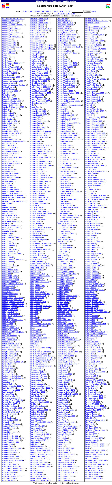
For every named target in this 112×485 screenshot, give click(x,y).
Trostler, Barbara (91, 43)
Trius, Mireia (62, 438)
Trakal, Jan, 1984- (64, 320)
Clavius (72, 1)
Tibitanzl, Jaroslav (37, 270)
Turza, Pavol (90, 366)
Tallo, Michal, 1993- (9, 123)
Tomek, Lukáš (62, 151)
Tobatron (33, 424)
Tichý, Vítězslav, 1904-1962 (40, 324)
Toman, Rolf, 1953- (64, 73)
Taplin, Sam (6, 165)
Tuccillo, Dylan (90, 169)
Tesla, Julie (6, 462)
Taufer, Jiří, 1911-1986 (10, 225)
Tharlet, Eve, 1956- (37, 57)
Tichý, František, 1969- (39, 308)
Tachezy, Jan (7, 79)
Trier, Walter (62, 420)
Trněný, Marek (62, 444)
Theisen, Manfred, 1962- (39, 71)
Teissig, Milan (7, 318)
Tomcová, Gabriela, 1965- (67, 135)
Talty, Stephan (7, 129)
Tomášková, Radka (64, 129)
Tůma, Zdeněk (90, 262)
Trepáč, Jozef (62, 402)
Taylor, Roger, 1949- (10, 276)
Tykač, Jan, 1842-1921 (94, 438)
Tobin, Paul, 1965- (37, 432)
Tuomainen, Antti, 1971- (94, 290)
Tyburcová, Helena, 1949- (95, 420)
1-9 (23, 11)
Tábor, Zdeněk (7, 27)
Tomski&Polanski (63, 195)
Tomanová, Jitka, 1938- (66, 99)
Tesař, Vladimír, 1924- (10, 440)
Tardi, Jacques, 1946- (10, 177)
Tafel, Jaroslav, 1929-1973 (12, 63)
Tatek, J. (5, 205)
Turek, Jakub (90, 320)
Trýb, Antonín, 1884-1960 (95, 117)
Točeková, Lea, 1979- (38, 440)
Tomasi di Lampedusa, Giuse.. (69, 105)
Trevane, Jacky (63, 408)
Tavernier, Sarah (8, 231)
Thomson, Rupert (36, 201)
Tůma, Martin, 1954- (93, 241)
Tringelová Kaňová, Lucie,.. (67, 426)
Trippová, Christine (64, 434)
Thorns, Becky (35, 223)
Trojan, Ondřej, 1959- (65, 476)
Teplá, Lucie (6, 382)
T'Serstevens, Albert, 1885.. (13, 19)
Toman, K (61, 55)
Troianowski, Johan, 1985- (67, 466)
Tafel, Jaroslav (7, 61)
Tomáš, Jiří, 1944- (64, 111)
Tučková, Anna (91, 177)
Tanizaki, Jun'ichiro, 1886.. (12, 157)
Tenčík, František (8, 360)
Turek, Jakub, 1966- (93, 322)
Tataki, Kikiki (7, 199)
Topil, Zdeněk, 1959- (65, 219)
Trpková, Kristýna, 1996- (94, 59)
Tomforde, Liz (62, 169)
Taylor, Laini (6, 264)
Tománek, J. (62, 89)
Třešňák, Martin (91, 119)
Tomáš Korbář (62, 107)
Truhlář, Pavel (90, 81)
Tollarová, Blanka (64, 21)
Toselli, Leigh (62, 252)
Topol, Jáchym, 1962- (65, 227)
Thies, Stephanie (36, 97)
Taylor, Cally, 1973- (9, 243)
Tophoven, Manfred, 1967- (67, 217)
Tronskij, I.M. (90, 33)
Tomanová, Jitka (63, 97)
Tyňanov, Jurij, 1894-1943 (95, 464)
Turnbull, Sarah (91, 346)
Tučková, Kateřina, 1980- (95, 179)
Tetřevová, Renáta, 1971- (40, 29)
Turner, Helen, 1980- (93, 350)
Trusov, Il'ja (89, 107)
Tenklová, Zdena (8, 368)
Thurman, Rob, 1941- (38, 256)
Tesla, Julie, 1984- (9, 464)
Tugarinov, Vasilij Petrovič (95, 199)
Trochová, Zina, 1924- (65, 462)
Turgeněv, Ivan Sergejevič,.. (96, 334)
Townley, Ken (62, 294)
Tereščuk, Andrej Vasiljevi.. (12, 400)
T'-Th (57, 14)
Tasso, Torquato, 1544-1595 (13, 197)
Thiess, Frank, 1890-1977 (40, 101)
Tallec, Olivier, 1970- (10, 121)
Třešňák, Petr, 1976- (93, 123)
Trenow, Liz (61, 398)
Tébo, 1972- (7, 292)
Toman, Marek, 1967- (65, 67)
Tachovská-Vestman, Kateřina (13, 85)
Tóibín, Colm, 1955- (37, 456)
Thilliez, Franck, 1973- (38, 103)
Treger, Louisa (62, 376)
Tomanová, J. (62, 95)
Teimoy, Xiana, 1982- (10, 310)
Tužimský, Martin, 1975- (94, 380)
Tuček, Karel (90, 175)
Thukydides (34, 241)
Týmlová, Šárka (91, 462)
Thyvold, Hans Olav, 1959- (40, 264)
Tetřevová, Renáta (37, 27)
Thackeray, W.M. (36, 43)
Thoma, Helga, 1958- (38, 111)
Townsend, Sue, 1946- (66, 298)
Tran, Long (61, 322)
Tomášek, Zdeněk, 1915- (66, 119)
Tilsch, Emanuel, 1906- (39, 354)
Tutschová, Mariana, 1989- (95, 372)
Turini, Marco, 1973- (93, 336)
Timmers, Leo (35, 382)
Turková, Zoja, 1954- (93, 344)
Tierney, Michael (36, 278)
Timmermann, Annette (38, 378)
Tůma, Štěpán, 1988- (93, 254)
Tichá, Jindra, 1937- (37, 286)
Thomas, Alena (36, 119)
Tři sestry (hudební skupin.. (95, 147)
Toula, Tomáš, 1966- (65, 268)
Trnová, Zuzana (63, 458)
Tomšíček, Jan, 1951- (65, 205)
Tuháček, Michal (91, 201)
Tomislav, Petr (62, 179)
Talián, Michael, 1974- (10, 115)
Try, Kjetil (88, 115)
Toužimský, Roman (64, 282)
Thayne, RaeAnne (37, 59)
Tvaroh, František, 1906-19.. (96, 384)
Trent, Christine (63, 400)
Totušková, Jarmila (64, 262)
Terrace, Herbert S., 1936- (12, 408)
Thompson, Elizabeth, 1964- (41, 165)
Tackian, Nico (7, 57)
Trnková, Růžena (63, 456)
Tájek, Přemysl (8, 95)
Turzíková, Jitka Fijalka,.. (94, 368)
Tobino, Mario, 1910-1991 (40, 434)
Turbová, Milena (91, 298)
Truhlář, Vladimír (91, 83)
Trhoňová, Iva (62, 412)
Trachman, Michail (64, 314)
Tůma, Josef (90, 235)
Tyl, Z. (87, 448)
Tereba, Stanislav (9, 396)
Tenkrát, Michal (8, 370)
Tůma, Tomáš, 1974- (93, 258)
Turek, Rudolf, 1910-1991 (95, 332)
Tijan (32, 328)
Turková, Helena (91, 342)
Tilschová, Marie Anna (38, 362)
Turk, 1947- (89, 338)
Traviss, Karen (62, 336)
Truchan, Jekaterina (92, 87)
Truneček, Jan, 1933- (93, 101)
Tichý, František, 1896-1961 (41, 306)
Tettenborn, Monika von (39, 31)
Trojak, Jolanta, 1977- (65, 470)
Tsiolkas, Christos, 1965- (94, 165)
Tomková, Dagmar (64, 185)
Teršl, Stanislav (8, 418)
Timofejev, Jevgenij (37, 384)
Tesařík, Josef (7, 444)
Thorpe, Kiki (34, 233)
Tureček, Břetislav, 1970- (94, 304)
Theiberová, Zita (36, 61)
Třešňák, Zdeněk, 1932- (94, 127)
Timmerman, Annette (38, 374)
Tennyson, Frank (8, 374)
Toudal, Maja (62, 264)
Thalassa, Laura (36, 51)
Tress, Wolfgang (63, 404)
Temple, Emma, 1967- (10, 352)
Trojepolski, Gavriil (92, 23)
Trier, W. (60, 418)
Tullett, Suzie (90, 227)
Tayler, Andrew (7, 235)
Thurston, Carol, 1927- (38, 258)
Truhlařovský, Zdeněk (93, 85)
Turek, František (91, 316)
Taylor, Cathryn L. (9, 246)
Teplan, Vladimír (8, 384)
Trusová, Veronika (92, 109)
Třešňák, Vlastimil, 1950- (94, 125)
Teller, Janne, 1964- (9, 340)
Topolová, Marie (63, 231)
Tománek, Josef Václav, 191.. (68, 93)
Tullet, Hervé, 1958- (92, 225)
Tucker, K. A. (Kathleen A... (95, 171)
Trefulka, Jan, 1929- (65, 374)
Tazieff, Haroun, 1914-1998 (12, 284)
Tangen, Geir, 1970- (9, 153)
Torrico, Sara (62, 250)
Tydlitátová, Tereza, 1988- (95, 430)
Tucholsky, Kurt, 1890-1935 (95, 205)
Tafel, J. (5, 59)
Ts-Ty (73, 14)
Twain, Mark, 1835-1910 (94, 406)
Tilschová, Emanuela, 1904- (41, 360)
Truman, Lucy (90, 91)
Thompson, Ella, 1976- (39, 167)
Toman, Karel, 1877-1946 (67, 63)
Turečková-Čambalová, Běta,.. (97, 312)
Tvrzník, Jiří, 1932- (92, 404)
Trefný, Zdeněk (63, 370)
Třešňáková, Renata (93, 131)
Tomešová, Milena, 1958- (67, 167)
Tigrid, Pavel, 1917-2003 (39, 282)
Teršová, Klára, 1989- (10, 420)
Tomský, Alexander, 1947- (67, 199)
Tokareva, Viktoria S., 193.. (40, 466)
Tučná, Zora (89, 187)
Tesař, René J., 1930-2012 (12, 438)
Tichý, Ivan (34, 312)
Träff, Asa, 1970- (63, 308)
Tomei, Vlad (61, 143)
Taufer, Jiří (6, 223)
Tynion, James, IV (92, 466)
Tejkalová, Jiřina (8, 326)
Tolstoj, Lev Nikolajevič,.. (66, 39)
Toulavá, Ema (62, 270)
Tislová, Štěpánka (37, 400)
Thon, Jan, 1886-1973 (38, 203)
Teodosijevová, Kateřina (11, 376)
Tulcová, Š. (89, 213)
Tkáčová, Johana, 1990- (39, 410)
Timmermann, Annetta (38, 376)
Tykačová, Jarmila (92, 440)
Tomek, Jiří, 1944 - (64, 145)
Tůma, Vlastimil (91, 260)
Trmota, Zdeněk (63, 440)
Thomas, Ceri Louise (38, 127)
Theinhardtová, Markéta (39, 67)
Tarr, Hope (6, 183)
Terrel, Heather (8, 410)
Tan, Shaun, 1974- (9, 147)
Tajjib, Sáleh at (7, 97)
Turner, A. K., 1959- (92, 348)
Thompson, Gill (36, 169)
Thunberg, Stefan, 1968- (39, 246)
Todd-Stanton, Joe (37, 446)
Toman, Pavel (62, 71)
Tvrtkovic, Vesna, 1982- (94, 398)
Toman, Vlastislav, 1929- (66, 81)
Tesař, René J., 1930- (10, 436)
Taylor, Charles (8, 258)
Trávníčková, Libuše (65, 350)
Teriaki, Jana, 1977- (9, 404)
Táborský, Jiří (7, 49)
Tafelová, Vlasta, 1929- (11, 67)
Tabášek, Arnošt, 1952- (11, 21)
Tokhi (32, 468)
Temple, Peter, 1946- (10, 356)
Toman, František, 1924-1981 (68, 47)
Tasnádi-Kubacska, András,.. (13, 195)
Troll (86, 25)
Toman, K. (61, 57)
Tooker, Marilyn (63, 213)
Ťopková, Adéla (63, 223)
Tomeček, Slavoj (63, 141)
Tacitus (5, 55)
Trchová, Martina (63, 414)
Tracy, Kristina (62, 306)
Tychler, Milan (90, 436)
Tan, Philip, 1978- (9, 145)
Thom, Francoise (36, 109)
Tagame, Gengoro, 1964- (12, 69)
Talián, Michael (8, 113)
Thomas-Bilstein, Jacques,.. (40, 153)
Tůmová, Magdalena (93, 276)
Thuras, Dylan (35, 248)
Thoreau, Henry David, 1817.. (41, 213)
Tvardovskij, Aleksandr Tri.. (95, 382)
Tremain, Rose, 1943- (65, 388)
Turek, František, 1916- (94, 318)
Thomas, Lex (35, 143)
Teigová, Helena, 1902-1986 (13, 302)
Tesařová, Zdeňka (9, 458)
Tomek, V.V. (61, 155)
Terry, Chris (6, 416)
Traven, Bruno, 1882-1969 (67, 332)
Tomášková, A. (63, 121)
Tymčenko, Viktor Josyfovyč (96, 460)
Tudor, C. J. (89, 191)
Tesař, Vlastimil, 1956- (10, 442)
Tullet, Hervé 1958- (92, 223)
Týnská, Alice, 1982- (93, 468)
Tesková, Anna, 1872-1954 (12, 460)
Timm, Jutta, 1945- (37, 372)
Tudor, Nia (89, 193)
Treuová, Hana (63, 406)
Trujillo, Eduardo (91, 89)
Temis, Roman (7, 350)
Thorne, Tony (35, 221)
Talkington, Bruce (9, 117)
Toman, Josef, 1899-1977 (67, 53)
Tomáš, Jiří (61, 109)
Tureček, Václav (91, 306)
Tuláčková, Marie (91, 211)
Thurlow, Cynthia (36, 254)
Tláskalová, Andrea (37, 416)
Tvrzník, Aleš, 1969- (93, 402)
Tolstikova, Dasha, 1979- (66, 35)
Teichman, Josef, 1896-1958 (13, 304)
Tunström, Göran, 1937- (94, 284)
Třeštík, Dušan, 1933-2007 (95, 135)
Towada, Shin (62, 288)
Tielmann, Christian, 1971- (40, 276)
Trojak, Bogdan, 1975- (65, 468)
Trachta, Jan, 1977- (64, 316)
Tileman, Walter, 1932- (38, 338)
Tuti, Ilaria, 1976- (91, 370)
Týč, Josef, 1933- (92, 428)
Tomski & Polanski (64, 193)
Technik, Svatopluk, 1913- (12, 300)
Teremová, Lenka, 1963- (11, 398)
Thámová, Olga (36, 53)
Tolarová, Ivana (36, 472)
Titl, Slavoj (34, 404)
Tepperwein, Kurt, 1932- (11, 390)
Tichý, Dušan (35, 304)
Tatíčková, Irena (8, 213)
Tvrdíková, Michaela (93, 392)
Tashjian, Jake (7, 187)
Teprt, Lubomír (7, 392)
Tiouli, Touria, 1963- (37, 396)
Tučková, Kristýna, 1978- (94, 181)
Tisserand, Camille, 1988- (40, 402)
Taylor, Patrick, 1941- (10, 270)
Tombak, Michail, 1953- (66, 133)
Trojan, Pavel (62, 478)
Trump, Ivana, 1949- (93, 99)
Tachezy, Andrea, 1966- (11, 77)
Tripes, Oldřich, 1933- (65, 430)
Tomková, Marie (63, 187)
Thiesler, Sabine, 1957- (39, 99)
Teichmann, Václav (9, 308)
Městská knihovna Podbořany (48, 1)
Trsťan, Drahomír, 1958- (94, 61)
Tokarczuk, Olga (36, 460)
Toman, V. (61, 77)
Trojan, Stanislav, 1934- (66, 480)
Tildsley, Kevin (35, 336)
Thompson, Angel (37, 159)
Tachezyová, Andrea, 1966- (12, 81)
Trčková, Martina (63, 358)
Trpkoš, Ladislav (91, 57)
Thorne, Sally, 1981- (38, 219)
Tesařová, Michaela (9, 452)
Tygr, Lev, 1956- (91, 434)
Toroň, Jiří (61, 243)
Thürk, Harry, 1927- (37, 260)
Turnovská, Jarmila (92, 358)
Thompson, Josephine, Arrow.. (41, 177)
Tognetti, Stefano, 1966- (39, 452)
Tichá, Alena (35, 284)
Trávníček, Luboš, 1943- (66, 346)
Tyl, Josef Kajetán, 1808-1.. (95, 444)
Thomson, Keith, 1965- (39, 197)
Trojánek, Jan (90, 19)
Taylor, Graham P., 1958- (11, 254)
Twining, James (91, 414)
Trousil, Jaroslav (91, 51)
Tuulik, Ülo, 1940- (92, 376)
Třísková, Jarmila (91, 155)
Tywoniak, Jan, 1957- (93, 478)
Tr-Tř (68, 14)
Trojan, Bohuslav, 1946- (66, 472)
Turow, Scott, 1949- (92, 362)
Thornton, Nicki (36, 225)
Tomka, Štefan (62, 181)
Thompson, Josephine (38, 175)
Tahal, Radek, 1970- (10, 73)
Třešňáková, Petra (92, 129)
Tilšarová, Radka (36, 370)
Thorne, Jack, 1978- (38, 215)
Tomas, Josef (62, 103)
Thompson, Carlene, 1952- (40, 161)
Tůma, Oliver (90, 250)
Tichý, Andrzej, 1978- (38, 302)
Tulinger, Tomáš (91, 221)
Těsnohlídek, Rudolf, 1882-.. (13, 468)
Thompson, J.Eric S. (38, 171)
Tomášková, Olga (64, 125)
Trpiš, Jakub (90, 55)
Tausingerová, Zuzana (10, 227)
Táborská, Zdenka (9, 43)
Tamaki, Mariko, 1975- (10, 133)
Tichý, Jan (34, 318)
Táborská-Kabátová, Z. (11, 47)
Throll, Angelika (36, 237)
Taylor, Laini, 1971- (9, 266)
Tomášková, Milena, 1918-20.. (69, 123)
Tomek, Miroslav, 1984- (66, 153)
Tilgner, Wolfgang (36, 340)
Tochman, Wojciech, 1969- (40, 454)
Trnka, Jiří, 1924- (63, 450)
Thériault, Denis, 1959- (39, 81)
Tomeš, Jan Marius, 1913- (67, 159)
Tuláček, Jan (90, 209)
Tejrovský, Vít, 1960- (10, 330)
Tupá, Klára (89, 292)
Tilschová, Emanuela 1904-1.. (41, 358)
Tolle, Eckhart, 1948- (65, 23)
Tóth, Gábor (62, 258)
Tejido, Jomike (7, 324)
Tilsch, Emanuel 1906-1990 (40, 352)
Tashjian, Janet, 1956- (10, 191)
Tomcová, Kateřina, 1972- (67, 137)
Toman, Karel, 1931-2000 (67, 65)
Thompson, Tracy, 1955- (39, 191)
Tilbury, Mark (35, 330)
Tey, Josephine (35, 39)
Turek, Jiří (89, 328)
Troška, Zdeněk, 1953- (94, 45)
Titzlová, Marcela (36, 408)
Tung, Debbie (90, 280)
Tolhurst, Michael (36, 474)
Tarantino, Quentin (9, 175)
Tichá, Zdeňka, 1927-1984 (40, 294)
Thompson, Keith (36, 183)
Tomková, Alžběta (64, 183)
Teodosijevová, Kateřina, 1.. (13, 378)
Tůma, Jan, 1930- (92, 233)
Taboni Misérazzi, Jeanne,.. (12, 25)
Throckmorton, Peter (38, 235)
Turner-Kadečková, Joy (94, 356)
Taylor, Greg (7, 256)
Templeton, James (9, 358)
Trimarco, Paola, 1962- (66, 422)
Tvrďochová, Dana (92, 394)
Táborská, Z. (7, 39)
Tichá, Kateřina (36, 288)
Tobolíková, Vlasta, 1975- (40, 438)
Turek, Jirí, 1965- (91, 326)
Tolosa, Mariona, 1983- (66, 33)
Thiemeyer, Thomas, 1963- (40, 89)
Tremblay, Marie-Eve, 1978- (68, 394)
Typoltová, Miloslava (93, 472)
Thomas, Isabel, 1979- (38, 135)
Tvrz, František (91, 400)
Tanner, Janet (7, 159)
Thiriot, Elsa (34, 107)
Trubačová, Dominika (93, 69)
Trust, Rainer (90, 113)
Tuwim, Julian (90, 378)
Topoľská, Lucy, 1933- (65, 233)
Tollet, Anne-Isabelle (65, 25)
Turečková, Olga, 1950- (94, 310)
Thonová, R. (34, 205)
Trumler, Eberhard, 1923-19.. (96, 93)
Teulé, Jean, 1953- (37, 37)
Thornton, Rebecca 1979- (40, 227)
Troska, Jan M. (91, 37)
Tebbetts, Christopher (10, 290)
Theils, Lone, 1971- (37, 65)
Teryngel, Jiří (7, 422)
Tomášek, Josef (63, 117)
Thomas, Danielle (37, 129)
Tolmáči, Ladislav (64, 29)
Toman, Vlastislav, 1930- (66, 83)
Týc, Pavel (89, 422)
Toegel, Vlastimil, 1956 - (39, 448)
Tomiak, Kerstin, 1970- (66, 171)
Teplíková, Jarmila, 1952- (12, 386)
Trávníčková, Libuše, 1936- (67, 352)
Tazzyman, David (8, 286)
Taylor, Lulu (6, 268)
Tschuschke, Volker (92, 163)
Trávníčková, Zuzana (65, 354)
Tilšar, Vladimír (35, 368)
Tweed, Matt (90, 412)
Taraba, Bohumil (8, 169)
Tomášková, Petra (64, 127)
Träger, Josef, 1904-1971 (67, 310)
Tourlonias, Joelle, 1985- (66, 274)
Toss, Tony (61, 254)
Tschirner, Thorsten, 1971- (95, 159)
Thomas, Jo (34, 139)
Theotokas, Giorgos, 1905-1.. (41, 79)
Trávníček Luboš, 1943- (66, 338)
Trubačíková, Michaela (94, 67)
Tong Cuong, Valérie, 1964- (68, 207)
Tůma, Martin (90, 239)
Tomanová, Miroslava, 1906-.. (68, 101)
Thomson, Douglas (37, 195)
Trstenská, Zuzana (92, 63)
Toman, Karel (62, 59)
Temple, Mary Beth (9, 354)
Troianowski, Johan (64, 464)
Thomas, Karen (36, 141)
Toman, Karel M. (63, 61)
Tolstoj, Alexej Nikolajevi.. (67, 37)
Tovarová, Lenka (63, 286)
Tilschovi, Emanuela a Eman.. (41, 366)
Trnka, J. (60, 446)
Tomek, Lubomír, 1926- (66, 149)
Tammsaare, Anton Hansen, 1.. (14, 141)
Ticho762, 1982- (36, 300)
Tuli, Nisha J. (90, 219)
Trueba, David (90, 77)
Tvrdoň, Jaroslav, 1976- (94, 396)
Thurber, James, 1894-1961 (40, 250)
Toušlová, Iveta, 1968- (65, 278)
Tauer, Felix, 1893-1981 (11, 221)
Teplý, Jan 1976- (8, 388)
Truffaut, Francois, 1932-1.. (95, 79)
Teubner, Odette (36, 35)
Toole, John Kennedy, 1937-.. (68, 215)
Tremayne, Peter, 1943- (66, 390)
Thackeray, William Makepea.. (41, 45)
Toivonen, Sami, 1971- (38, 458)
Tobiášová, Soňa (36, 430)
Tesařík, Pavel (7, 446)
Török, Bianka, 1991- (65, 239)
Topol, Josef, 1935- (64, 229)
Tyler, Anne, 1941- (92, 452)
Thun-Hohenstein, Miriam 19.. (41, 243)
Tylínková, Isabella (92, 456)
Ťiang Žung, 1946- (37, 268)
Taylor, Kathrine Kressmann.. (13, 260)
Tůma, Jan (89, 231)
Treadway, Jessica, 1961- (67, 360)
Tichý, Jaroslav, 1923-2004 (40, 320)
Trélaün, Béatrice (63, 382)
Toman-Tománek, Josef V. (67, 85)
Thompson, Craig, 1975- (39, 163)
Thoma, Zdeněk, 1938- (39, 115)
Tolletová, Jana (63, 27)
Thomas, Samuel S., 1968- (40, 151)
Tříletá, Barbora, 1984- (94, 149)
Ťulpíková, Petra (91, 229)
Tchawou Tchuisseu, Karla (40, 266)
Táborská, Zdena (8, 41)
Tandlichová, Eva (8, 149)
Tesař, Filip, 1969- (9, 428)
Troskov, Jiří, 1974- (92, 39)
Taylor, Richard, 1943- (10, 272)
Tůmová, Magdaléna (93, 278)
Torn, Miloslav (62, 237)
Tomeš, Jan (61, 157)
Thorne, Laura (35, 217)
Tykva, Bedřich (91, 442)
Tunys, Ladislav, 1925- (93, 286)
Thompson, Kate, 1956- (39, 181)
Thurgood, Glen (36, 252)
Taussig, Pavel (7, 229)
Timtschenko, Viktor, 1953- (40, 388)
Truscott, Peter (90, 103)
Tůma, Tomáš (90, 256)
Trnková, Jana (62, 452)
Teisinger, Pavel (8, 312)
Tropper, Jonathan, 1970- (95, 35)
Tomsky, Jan (62, 201)
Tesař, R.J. (6, 434)
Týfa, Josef (89, 432)
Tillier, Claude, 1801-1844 (40, 348)
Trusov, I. (88, 105)
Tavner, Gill (6, 233)
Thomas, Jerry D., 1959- (39, 137)
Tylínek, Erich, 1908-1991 (95, 454)
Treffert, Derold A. (64, 366)
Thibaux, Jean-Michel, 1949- (41, 85)
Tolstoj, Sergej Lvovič (65, 41)
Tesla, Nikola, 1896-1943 (11, 466)
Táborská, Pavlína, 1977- (12, 37)
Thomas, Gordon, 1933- (39, 133)
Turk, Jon (88, 340)
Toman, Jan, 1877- (64, 51)
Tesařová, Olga (8, 454)
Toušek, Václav (63, 276)
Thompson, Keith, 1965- (39, 185)
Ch (39, 11)
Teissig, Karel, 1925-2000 (12, 316)
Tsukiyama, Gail (91, 167)
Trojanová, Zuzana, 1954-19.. (96, 21)
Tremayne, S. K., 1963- (66, 392)
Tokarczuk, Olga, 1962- (39, 462)
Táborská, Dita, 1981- (10, 29)
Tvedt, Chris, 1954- (92, 386)
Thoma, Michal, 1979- (38, 113)
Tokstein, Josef (36, 470)
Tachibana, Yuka (8, 83)
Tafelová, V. (6, 65)
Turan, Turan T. (91, 294)
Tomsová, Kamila (64, 203)
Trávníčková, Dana (64, 348)
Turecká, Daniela (91, 300)
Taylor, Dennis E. (8, 252)
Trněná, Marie (62, 442)
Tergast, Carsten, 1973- (11, 402)
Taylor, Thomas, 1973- (10, 280)
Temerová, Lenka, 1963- (11, 348)
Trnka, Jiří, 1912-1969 (65, 448)
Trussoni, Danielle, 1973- (94, 111)
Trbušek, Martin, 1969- (66, 356)
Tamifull (5, 137)
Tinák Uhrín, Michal (37, 390)
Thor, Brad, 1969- (37, 207)
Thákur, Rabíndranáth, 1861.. (41, 49)
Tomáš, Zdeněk (63, 113)
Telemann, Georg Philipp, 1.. (13, 332)
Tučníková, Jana (91, 189)
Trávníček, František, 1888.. (68, 340)
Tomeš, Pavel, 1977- (65, 163)
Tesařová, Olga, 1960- (10, 456)
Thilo (32, 105)
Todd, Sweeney (36, 444)
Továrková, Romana (65, 284)
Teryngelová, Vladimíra (11, 424)
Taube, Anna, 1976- (9, 215)
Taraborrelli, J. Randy (10, 173)
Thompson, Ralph (37, 189)
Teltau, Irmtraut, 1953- (10, 344)
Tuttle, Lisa (89, 374)
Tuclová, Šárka (91, 173)
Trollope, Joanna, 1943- (94, 29)
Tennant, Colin (7, 372)
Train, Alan (61, 318)
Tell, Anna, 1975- (8, 338)
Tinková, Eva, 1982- (37, 392)
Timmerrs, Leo (35, 380)
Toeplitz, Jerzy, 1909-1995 (40, 450)
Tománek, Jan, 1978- (65, 91)
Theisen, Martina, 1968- (39, 73)
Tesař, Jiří (6, 430)
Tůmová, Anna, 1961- (93, 266)
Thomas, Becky (36, 123)
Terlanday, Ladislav (9, 406)
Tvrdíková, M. (90, 390)
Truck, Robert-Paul (92, 75)
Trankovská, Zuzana (65, 324)
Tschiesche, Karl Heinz (94, 157)
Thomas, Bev (35, 125)
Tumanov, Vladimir (92, 264)
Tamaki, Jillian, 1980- (10, 131)
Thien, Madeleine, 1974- (39, 91)
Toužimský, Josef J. (64, 280)
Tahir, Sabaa (7, 75)
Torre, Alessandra (64, 246)
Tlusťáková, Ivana (37, 418)
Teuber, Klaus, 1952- (38, 33)
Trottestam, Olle (91, 47)
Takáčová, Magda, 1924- (11, 101)
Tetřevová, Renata (37, 25)
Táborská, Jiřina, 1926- (11, 33)
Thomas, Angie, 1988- (38, 121)
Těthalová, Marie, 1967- (39, 19)
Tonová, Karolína (63, 211)
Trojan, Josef (62, 474)
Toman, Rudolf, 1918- (65, 75)
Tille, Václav (34, 342)
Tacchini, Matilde (8, 53)
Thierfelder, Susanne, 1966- (41, 93)
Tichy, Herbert (35, 310)
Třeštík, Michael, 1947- (94, 137)
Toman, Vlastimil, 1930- (66, 79)
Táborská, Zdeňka (9, 45)
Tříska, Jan (89, 151)
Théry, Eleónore (36, 83)
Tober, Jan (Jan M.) (37, 426)
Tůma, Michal (90, 243)
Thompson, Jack (36, 173)
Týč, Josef (89, 426)
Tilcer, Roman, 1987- (38, 334)
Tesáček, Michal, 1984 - (11, 426)
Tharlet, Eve (34, 55)
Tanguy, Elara (7, 155)
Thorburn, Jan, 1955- (38, 211)
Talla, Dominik (7, 119)
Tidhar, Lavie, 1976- (37, 274)
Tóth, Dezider (62, 256)
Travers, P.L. (62, 334)
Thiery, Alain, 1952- (37, 95)
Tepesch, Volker (8, 380)
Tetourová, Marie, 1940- (39, 23)
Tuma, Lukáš (90, 237)
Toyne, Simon (62, 304)
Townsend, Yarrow (64, 300)
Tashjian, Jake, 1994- (10, 189)
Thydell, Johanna (36, 262)
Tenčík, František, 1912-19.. (13, 362)
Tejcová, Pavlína (8, 322)
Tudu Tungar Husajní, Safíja (96, 197)
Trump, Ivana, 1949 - (93, 97)
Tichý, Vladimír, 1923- (38, 326)
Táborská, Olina (8, 35)
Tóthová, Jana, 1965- (65, 260)
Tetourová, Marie (36, 21)
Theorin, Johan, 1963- (38, 77)
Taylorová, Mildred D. (10, 282)
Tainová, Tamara (8, 89)
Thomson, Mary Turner (39, 199)
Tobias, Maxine (36, 428)
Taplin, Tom (6, 167)
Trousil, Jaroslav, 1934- (94, 53)
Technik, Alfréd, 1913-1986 (12, 298)
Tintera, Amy (35, 394)
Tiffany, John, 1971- (37, 280)
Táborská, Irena (8, 31)
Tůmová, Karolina (92, 274)
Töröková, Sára (63, 241)
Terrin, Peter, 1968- (9, 414)
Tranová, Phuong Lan (65, 326)
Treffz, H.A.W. (62, 368)
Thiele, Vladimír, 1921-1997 (40, 87)
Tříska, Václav (90, 153)
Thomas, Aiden (36, 117)
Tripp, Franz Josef (64, 432)
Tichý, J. (33, 316)
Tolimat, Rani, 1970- (38, 476)
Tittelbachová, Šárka (38, 406)
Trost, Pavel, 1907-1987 (94, 41)
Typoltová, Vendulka (93, 476)
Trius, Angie (61, 436)
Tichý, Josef (34, 322)
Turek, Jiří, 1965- (91, 330)
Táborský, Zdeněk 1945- (11, 51)
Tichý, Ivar (34, 314)
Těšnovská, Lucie (9, 478)
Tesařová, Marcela (9, 450)
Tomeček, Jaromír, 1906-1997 (68, 139)
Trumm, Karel (90, 95)
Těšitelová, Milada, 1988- (12, 476)
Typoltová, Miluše (92, 474)
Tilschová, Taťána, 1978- (39, 364)
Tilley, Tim (34, 346)
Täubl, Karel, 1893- (9, 217)
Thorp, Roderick (36, 231)
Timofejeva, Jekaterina (38, 386)
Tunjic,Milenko (90, 282)
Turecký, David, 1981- (93, 302)
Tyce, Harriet (90, 424)
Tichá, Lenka (35, 290)
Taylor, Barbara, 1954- (10, 237)
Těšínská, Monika (9, 472)
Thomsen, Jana (36, 193)
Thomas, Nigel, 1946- (38, 147)
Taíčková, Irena (8, 87)
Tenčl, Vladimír (8, 364)
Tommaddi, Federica (65, 189)
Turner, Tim (89, 354)
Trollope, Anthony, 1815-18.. (96, 27)
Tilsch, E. (33, 350)
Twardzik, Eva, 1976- (93, 410)
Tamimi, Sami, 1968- (10, 139)
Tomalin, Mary (62, 43)
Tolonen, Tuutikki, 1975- (66, 31)
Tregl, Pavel (61, 378)
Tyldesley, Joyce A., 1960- (95, 450)
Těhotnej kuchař (8, 296)
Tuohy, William (90, 288)
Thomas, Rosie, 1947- (38, 149)
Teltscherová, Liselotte (10, 346)
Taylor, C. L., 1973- (9, 239)
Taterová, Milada (8, 209)
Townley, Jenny (63, 292)
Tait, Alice (5, 93)
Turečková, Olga (91, 308)
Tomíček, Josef (63, 175)
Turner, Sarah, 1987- (93, 352)
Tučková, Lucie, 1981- (93, 183)
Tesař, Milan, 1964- (9, 432)
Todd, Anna (34, 442)
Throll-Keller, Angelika (38, 239)
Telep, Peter (6, 334)
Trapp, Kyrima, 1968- (65, 330)
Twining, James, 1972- (94, 416)
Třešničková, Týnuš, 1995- (95, 133)
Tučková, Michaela (92, 185)
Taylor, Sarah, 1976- (10, 278)
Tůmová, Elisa (90, 268)
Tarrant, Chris (7, 185)
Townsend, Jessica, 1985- (67, 296)
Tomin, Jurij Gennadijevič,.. (67, 177)
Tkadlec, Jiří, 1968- (37, 412)
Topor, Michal (62, 235)
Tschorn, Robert (91, 161)
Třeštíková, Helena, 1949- (95, 141)
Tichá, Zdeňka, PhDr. (38, 296)
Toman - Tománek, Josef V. (67, 45)
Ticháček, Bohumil (37, 298)
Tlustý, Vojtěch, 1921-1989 (40, 422)
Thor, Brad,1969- (36, 209)
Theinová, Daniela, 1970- (39, 69)
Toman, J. (61, 49)
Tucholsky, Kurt (91, 203)
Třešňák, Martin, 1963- (94, 121)
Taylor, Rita (6, 274)
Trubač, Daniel (90, 65)
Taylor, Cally (7, 241)
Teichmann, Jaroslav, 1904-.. (13, 306)
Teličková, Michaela (9, 336)
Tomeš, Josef (62, 161)
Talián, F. (5, 111)
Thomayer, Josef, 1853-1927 (41, 157)
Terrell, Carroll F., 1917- (11, 412)
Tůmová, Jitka (90, 270)
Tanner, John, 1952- (10, 161)
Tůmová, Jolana (91, 272)
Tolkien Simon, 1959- (38, 478)
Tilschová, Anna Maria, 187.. (41, 356)
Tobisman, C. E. (36, 436)
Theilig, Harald (35, 63)
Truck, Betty (89, 73)
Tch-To (62, 14)
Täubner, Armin (8, 219)
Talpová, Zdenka (8, 127)
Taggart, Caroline (8, 71)
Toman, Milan (62, 69)
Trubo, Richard (91, 71)
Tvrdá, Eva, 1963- (92, 388)
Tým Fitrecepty (91, 458)
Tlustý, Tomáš (35, 420)
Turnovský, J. (90, 360)
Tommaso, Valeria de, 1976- (68, 191)
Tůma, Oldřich (90, 246)
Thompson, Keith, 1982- (39, 187)
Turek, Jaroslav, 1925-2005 (95, 324)
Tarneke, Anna (7, 181)
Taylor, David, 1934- (10, 250)
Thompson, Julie (36, 179)
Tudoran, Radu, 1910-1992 (95, 195)
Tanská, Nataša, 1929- (11, 163)
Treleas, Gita (62, 384)
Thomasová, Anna (37, 155)
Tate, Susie (6, 203)
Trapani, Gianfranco (65, 328)
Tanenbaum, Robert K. (11, 151)
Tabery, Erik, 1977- (9, 23)
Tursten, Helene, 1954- (94, 364)
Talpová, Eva (7, 125)
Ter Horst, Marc (8, 394)
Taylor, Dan (6, 248)
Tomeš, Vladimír (63, 165)
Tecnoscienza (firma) (10, 294)
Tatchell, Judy (7, 211)
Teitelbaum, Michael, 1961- (12, 320)
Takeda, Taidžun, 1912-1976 (13, 107)
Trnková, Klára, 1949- (65, 454)
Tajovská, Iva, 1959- (10, 99)
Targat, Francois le (9, 179)
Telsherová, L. (7, 342)
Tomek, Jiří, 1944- (64, 147)
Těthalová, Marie (8, 480)
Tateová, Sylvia (8, 207)
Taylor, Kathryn (8, 262)
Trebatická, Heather (65, 362)
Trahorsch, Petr (63, 312)
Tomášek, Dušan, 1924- (66, 115)
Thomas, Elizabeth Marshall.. (41, 131)
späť (94, 11)
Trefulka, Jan (62, 372)
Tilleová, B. (34, 344)
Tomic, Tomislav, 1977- (66, 173)
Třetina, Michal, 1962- (93, 145)
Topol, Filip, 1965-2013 (66, 225)
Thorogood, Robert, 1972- (40, 229)
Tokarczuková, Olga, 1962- (40, 464)
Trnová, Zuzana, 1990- (66, 460)
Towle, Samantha (64, 290)
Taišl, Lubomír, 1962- (10, 91)
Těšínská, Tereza (8, 474)
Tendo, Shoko (7, 366)
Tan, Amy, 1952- (8, 143)
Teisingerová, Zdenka (10, 314)
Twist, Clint (89, 418)
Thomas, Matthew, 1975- (39, 145)
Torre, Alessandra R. (65, 248)
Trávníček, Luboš (64, 344)
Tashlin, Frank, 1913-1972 (12, 193)
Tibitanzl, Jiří (35, 272)
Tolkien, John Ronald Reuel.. (41, 480)
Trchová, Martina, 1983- (66, 416)
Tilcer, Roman (35, 332)
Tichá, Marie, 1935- (37, 292)
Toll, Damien (62, 19)
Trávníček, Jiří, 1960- (65, 342)
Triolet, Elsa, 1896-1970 (66, 428)
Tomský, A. (61, 197)
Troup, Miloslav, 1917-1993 (95, 49)
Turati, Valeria (90, 296)
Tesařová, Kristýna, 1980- (12, 448)
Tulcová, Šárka (91, 215)
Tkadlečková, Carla (37, 414)
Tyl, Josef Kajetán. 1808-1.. (95, 446)
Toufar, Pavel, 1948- (65, 266)
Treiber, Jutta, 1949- (65, 380)
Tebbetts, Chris (8, 288)
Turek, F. (88, 314)
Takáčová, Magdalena (10, 103)
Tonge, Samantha (64, 209)
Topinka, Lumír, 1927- (65, 221)
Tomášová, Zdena (64, 131)
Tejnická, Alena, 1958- (10, 328)
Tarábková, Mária (9, 171)
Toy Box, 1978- (63, 302)
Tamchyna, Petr (8, 135)
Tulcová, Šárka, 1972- (93, 217)
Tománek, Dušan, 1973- (66, 87)
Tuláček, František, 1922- (95, 207)
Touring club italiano (65, 272)
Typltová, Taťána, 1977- (94, 470)
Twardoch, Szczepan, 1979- (96, 408)
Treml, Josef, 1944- (64, 396)
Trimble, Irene (62, 424)
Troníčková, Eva (91, 31)
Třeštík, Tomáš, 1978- (93, 139)
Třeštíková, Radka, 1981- (95, 143)
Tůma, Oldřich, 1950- (93, 248)
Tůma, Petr (89, 252)
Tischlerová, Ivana (37, 398)
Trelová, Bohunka (64, 386)
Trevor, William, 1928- (65, 410)
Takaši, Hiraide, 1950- (10, 105)
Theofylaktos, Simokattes (39, 75)
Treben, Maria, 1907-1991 (67, 364)
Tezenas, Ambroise (37, 41)
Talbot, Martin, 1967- (10, 109)
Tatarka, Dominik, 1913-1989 (13, 201)
